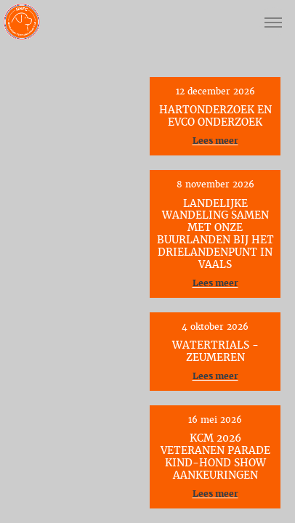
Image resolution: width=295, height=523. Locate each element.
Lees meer (215, 141)
